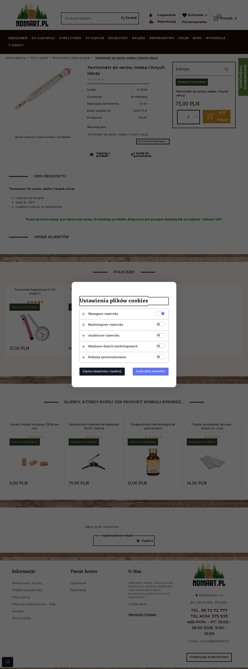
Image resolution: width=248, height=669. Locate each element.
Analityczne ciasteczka (103, 335)
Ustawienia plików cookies (113, 301)
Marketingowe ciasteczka (105, 325)
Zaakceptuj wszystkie (150, 371)
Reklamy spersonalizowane (107, 357)
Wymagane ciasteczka (103, 314)
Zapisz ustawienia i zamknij (102, 371)
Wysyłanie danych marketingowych (113, 346)
